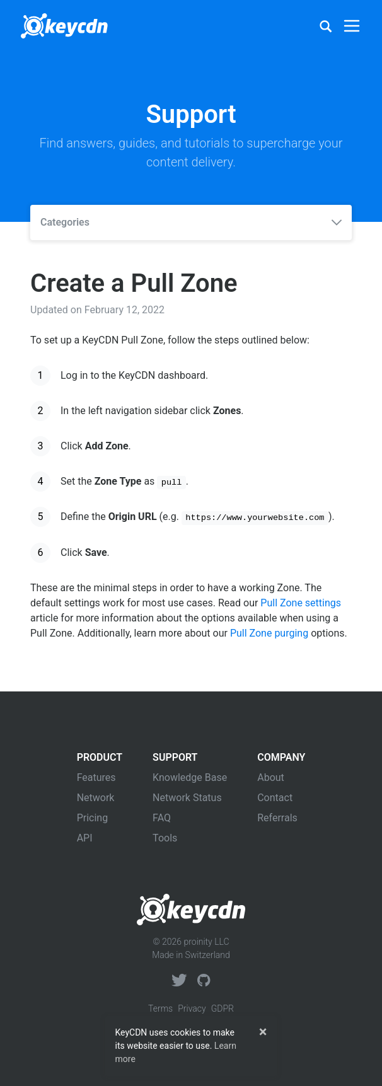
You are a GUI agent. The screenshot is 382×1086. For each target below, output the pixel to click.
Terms (160, 1008)
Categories (191, 222)
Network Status (187, 798)
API (85, 838)
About (270, 777)
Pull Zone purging (269, 633)
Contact (274, 798)
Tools (165, 838)
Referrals (277, 818)
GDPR (222, 1008)
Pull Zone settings (300, 603)
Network (96, 798)
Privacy (191, 1008)
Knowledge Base (190, 777)
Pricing (92, 818)
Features (96, 777)
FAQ (162, 818)
